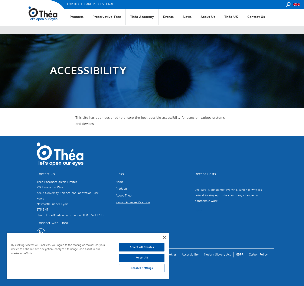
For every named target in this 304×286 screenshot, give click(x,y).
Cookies (171, 254)
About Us (207, 17)
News (187, 17)
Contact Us (256, 17)
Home (120, 181)
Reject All (141, 257)
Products (77, 17)
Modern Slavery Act (217, 254)
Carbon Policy (258, 254)
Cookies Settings (142, 268)
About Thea (123, 195)
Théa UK (231, 17)
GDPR (239, 254)
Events (168, 17)
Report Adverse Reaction (133, 202)
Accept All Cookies (142, 247)
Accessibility (190, 254)
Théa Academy (142, 17)
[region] (88, 255)
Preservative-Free (106, 17)
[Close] (164, 237)
